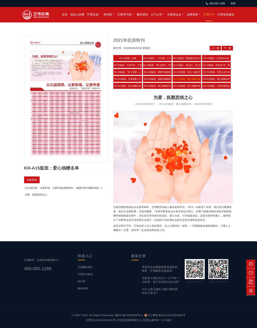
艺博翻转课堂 (85, 267)
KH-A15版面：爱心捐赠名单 (186, 79)
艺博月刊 (209, 14)
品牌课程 (192, 14)
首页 (65, 14)
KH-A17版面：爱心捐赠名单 (127, 86)
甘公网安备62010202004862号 (164, 315)
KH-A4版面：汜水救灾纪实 (216, 58)
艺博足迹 (92, 14)
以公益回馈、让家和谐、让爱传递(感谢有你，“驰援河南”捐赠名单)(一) (63, 187)
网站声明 (83, 288)
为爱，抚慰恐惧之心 (36, 194)
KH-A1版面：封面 (127, 58)
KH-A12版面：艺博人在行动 (216, 72)
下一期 (227, 48)
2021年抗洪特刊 (129, 40)
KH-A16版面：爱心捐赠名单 (216, 79)
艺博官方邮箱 (85, 274)
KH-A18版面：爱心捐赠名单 (157, 86)
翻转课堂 (142, 14)
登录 (233, 3)
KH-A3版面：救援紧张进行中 (187, 58)
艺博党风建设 (225, 14)
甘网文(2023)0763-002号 (101, 320)
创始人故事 (77, 14)
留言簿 (81, 281)
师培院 (108, 14)
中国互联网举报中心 (129, 320)
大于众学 (156, 14)
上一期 (215, 48)
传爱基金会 (174, 14)
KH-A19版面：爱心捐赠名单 (186, 86)
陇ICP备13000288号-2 (129, 315)
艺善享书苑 (124, 14)
